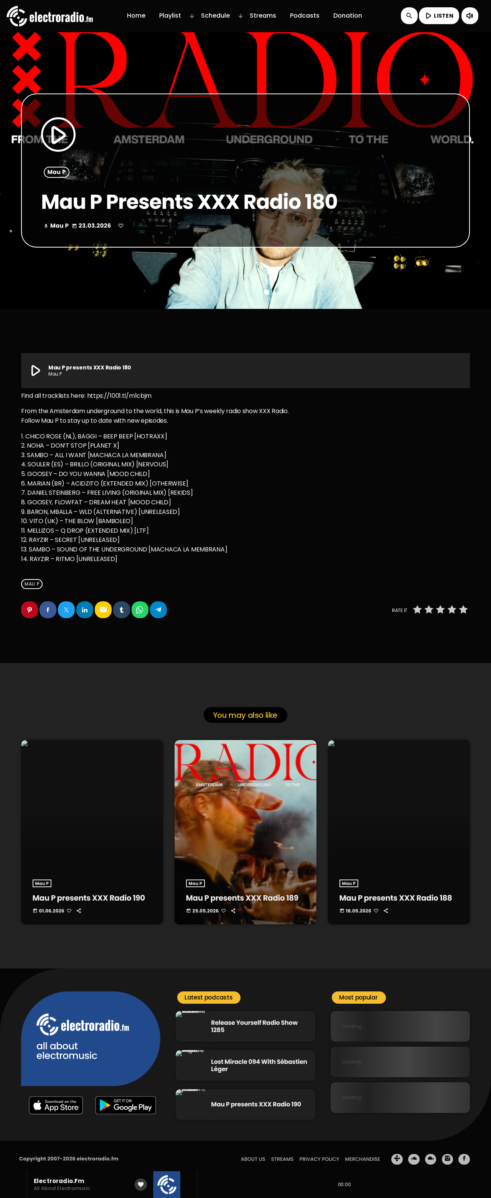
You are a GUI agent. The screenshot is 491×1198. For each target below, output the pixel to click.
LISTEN (438, 15)
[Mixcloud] (431, 1152)
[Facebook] (464, 1152)
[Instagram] (447, 1152)
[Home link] (50, 15)
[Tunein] (397, 1152)
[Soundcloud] (414, 1152)
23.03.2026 (92, 226)
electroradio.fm (98, 1152)
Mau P (57, 172)
